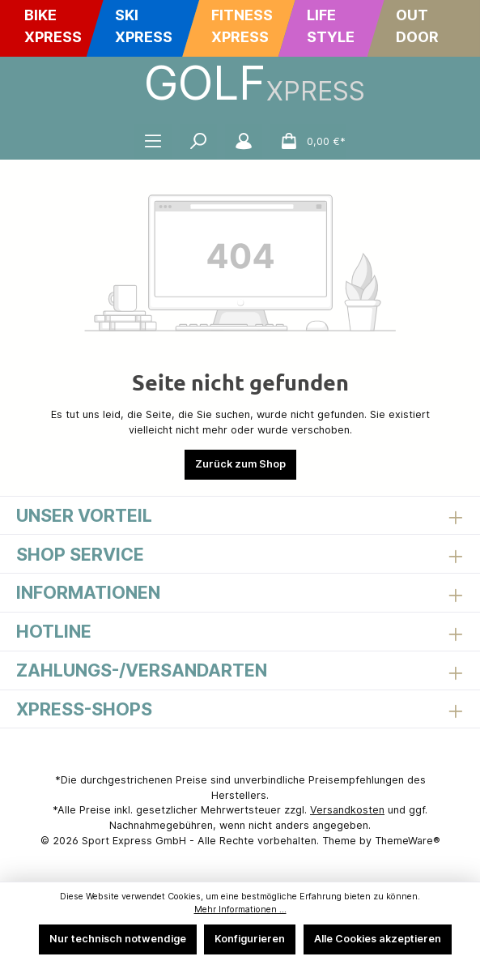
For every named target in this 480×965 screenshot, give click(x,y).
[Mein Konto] (243, 142)
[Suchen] (198, 142)
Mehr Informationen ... (240, 909)
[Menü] (153, 142)
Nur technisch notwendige (117, 939)
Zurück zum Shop (240, 464)
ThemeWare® (407, 841)
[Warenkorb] (308, 142)
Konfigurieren (250, 939)
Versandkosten (347, 810)
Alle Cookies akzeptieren (377, 939)
